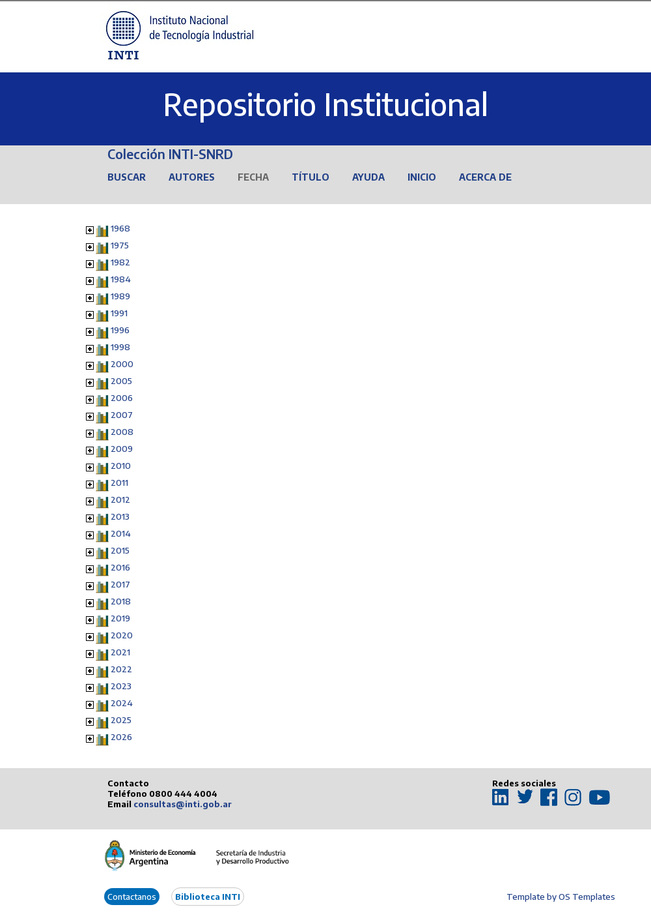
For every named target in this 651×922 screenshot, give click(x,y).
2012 (120, 499)
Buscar (126, 177)
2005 (121, 381)
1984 (121, 279)
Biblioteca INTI (207, 896)
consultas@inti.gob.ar (182, 804)
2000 (122, 364)
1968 (120, 228)
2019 (120, 618)
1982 (120, 262)
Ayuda (368, 177)
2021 (120, 652)
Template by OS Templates (560, 896)
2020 (122, 635)
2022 (121, 669)
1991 (119, 313)
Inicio (422, 177)
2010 (121, 465)
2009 (122, 448)
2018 (121, 601)
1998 (120, 347)
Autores (192, 177)
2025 (121, 720)
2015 (120, 550)
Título (310, 177)
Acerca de (485, 177)
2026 (121, 737)
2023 (121, 686)
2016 (120, 567)
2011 (119, 482)
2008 (122, 431)
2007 (122, 414)
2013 (120, 516)
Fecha (253, 177)
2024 (122, 703)
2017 (120, 584)
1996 (120, 330)
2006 (122, 398)
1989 (120, 296)
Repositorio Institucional (325, 104)
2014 (121, 533)
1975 (120, 245)
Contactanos (131, 896)
